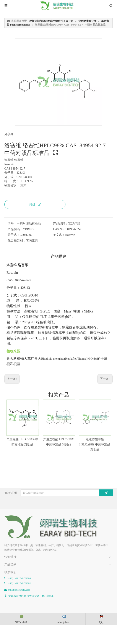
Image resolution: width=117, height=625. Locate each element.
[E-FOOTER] (7, 518)
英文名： (59, 234)
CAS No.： (60, 229)
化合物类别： (17, 240)
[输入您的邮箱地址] (62, 493)
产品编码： (15, 229)
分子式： (14, 234)
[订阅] (106, 492)
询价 (35, 204)
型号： (12, 223)
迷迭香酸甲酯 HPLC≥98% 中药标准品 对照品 (94, 444)
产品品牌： (60, 223)
